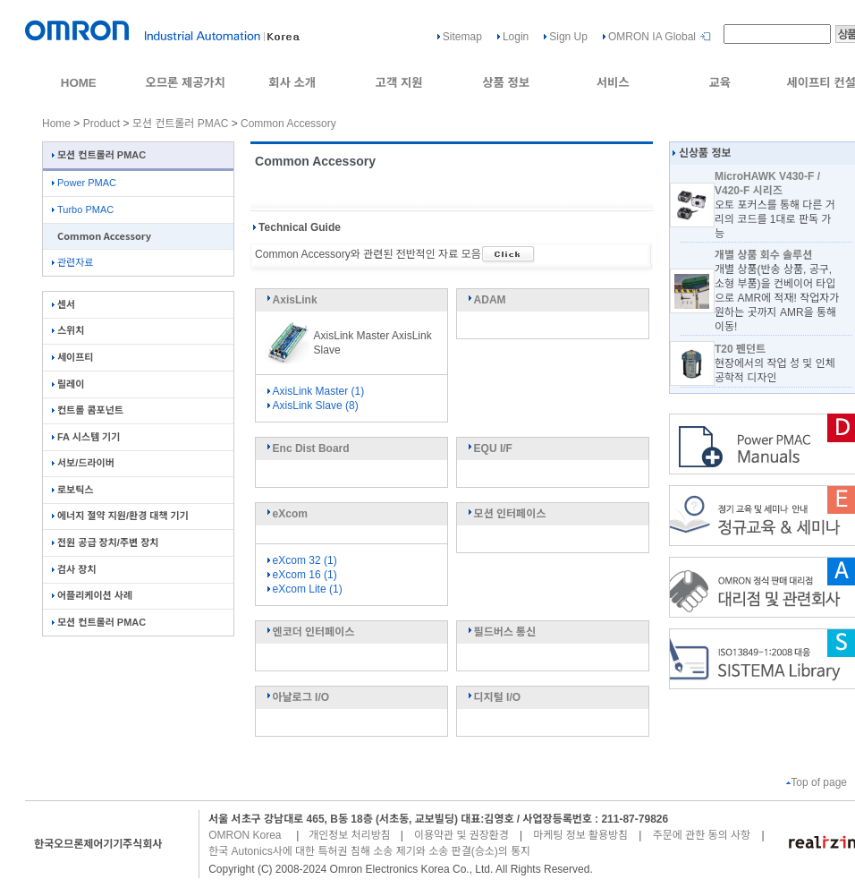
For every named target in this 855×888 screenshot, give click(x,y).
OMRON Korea (244, 835)
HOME (79, 83)
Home (56, 123)
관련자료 (72, 262)
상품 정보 (505, 83)
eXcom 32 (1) (301, 560)
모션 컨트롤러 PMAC (180, 123)
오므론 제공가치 (185, 83)
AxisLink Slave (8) (312, 405)
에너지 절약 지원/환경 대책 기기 (120, 515)
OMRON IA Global (652, 36)
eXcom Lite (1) (304, 589)
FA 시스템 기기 (86, 436)
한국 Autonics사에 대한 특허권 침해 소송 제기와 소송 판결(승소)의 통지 (369, 851)
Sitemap (462, 36)
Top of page (816, 782)
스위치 (68, 330)
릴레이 (68, 384)
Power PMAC (84, 182)
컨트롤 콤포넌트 (87, 410)
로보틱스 (72, 489)
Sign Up (568, 36)
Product (101, 123)
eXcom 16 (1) (301, 574)
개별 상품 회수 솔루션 (763, 255)
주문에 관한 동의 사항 (701, 835)
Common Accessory (288, 123)
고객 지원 (399, 83)
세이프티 (72, 357)
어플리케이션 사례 (92, 595)
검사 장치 (74, 569)
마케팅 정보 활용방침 (580, 835)
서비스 (613, 83)
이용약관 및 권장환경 (461, 835)
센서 (63, 304)
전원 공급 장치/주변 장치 (105, 542)
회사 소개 (292, 83)
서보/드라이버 (83, 462)
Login (516, 36)
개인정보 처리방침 (350, 835)
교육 (719, 83)
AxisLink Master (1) (315, 391)
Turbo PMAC (83, 209)
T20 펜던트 (740, 349)
